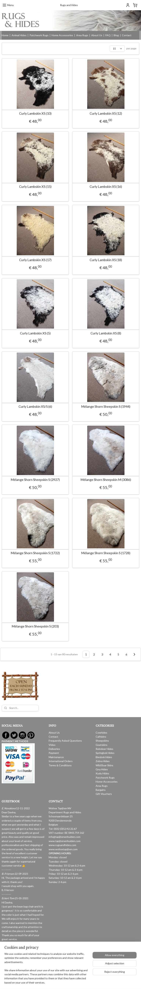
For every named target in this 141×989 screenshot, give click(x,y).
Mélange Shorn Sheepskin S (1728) (86, 561)
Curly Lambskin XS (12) (86, 113)
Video (52, 744)
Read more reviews (12, 955)
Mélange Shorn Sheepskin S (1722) (35, 557)
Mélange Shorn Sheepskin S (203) (35, 634)
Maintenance (56, 757)
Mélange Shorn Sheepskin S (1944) (86, 406)
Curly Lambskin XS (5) (35, 333)
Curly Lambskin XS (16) (86, 187)
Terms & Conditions (60, 765)
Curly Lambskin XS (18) (86, 260)
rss (64, 970)
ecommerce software (78, 970)
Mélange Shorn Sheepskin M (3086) (86, 483)
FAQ (108, 35)
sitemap (58, 970)
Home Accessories (62, 35)
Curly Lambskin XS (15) (35, 187)
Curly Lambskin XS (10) (35, 113)
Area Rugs (82, 35)
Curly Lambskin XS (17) (35, 260)
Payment (54, 752)
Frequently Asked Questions (65, 740)
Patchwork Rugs (39, 35)
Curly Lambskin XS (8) (86, 333)
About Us (96, 35)
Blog (116, 35)
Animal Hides (19, 35)
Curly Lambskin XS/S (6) (35, 406)
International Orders (61, 761)
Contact (126, 35)
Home (5, 35)
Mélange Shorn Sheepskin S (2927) (35, 480)
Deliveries (54, 748)
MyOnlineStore (108, 970)
